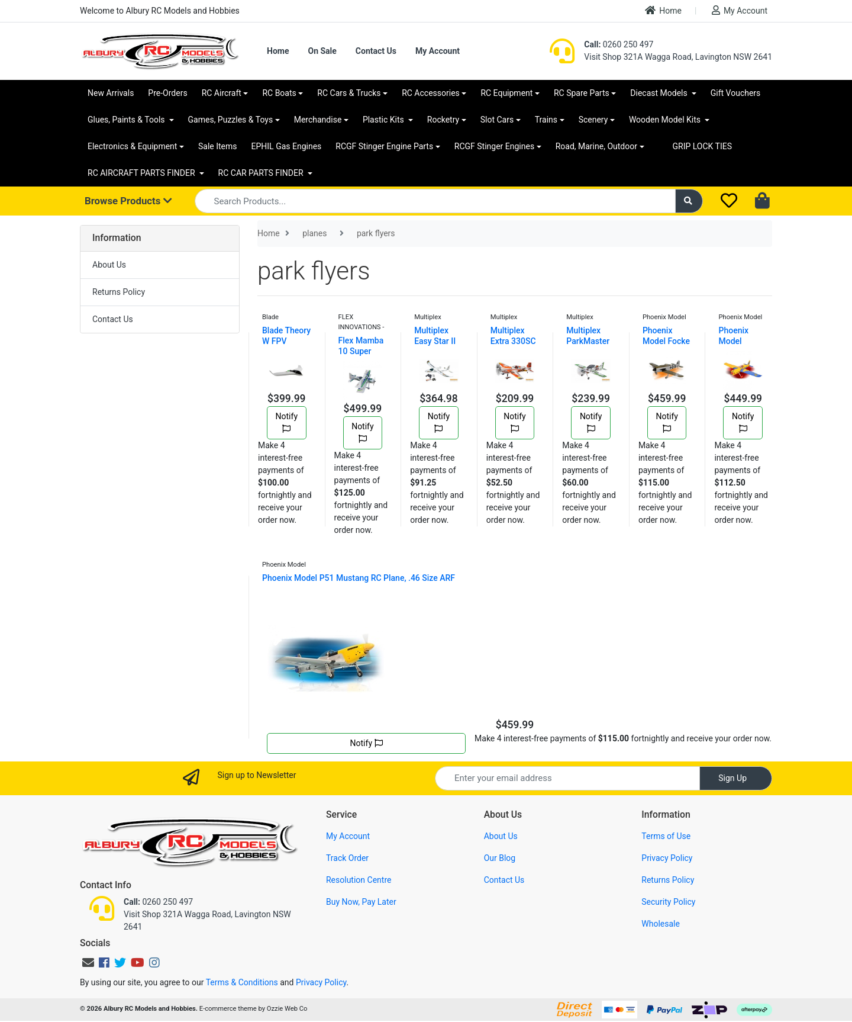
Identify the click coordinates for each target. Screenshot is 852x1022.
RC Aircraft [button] (221, 93)
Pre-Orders (167, 93)
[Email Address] (567, 778)
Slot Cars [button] (497, 119)
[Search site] (689, 201)
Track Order (347, 858)
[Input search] (435, 201)
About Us (109, 264)
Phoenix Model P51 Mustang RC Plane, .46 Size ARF (358, 578)
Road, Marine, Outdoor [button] (596, 146)
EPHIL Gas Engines (286, 146)
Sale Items (217, 146)
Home (663, 10)
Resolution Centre (358, 880)
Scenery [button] (593, 119)
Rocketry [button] (443, 119)
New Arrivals (111, 93)
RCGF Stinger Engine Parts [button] (384, 146)
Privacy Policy (666, 858)
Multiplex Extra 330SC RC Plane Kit (513, 341)
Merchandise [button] (318, 119)
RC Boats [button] (279, 93)
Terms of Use (665, 836)
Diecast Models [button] (659, 93)
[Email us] (88, 963)
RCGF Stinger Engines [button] (494, 146)
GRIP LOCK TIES (702, 146)
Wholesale (660, 923)
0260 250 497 (618, 44)
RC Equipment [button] (506, 93)
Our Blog (500, 858)
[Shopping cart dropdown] (763, 201)
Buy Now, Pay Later (361, 902)
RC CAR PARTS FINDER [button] (261, 173)
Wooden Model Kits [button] (666, 119)
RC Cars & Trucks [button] (348, 93)
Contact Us (376, 51)
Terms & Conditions (242, 982)
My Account (739, 10)
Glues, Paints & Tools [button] (127, 119)
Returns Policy (118, 292)
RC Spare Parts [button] (581, 93)
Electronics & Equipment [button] (132, 146)
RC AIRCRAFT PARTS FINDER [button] (142, 173)
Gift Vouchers (736, 93)
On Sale (322, 51)
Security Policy (668, 902)
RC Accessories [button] (431, 93)
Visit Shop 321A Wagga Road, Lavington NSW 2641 (678, 57)
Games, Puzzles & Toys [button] (230, 119)
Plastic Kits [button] (384, 119)
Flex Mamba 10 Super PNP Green (361, 351)
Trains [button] (546, 119)
